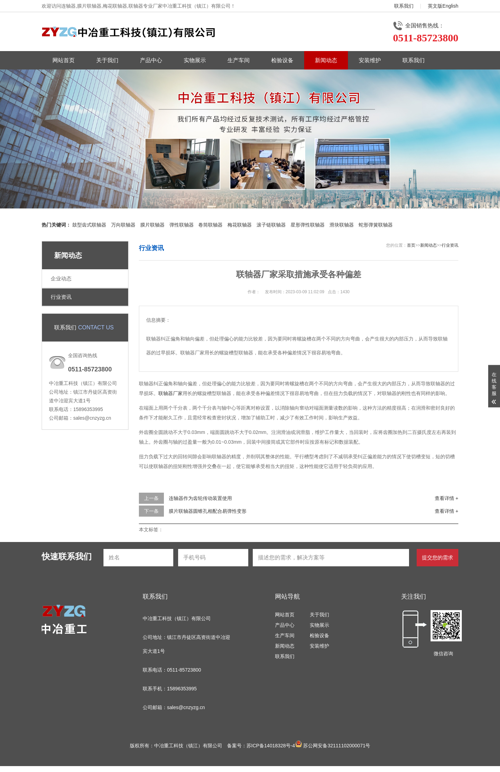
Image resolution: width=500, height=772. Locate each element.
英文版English (443, 6)
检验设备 (282, 60)
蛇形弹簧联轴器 (376, 225)
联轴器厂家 (170, 393)
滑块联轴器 (342, 225)
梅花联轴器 (239, 225)
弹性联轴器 (181, 225)
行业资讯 (61, 297)
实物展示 (195, 60)
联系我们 (404, 6)
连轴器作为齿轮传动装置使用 (200, 498)
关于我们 (107, 60)
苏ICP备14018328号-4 (271, 745)
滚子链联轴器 (271, 225)
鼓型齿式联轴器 (89, 225)
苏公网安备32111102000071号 (332, 745)
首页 (411, 245)
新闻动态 (326, 60)
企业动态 (61, 278)
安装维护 (370, 60)
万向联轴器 (123, 225)
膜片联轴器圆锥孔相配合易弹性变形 (208, 511)
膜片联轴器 (152, 225)
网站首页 (63, 60)
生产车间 (238, 60)
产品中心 (151, 60)
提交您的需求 (437, 557)
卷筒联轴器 (210, 225)
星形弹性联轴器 (308, 225)
